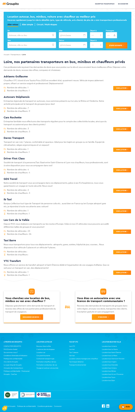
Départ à (93, 31)
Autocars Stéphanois (17, 96)
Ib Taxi (8, 199)
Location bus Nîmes (109, 371)
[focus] (53, 35)
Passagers (110, 31)
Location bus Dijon (108, 380)
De (8, 31)
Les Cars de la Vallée (16, 220)
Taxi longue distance (76, 362)
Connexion (58, 406)
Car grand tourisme (43, 355)
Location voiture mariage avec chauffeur (83, 359)
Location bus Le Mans (109, 355)
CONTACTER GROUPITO (12, 346)
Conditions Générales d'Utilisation (15, 355)
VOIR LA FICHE (121, 88)
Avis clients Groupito (11, 362)
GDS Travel (10, 178)
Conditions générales (44, 406)
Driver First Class (14, 158)
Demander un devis (31, 317)
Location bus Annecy (109, 368)
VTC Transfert (12, 261)
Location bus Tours (108, 377)
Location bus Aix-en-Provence (112, 374)
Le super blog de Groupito (13, 365)
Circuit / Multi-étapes (47, 24)
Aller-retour (12, 24)
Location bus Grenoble (110, 365)
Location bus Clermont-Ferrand (113, 359)
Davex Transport (14, 137)
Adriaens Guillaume (16, 76)
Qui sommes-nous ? (11, 352)
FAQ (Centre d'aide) (10, 349)
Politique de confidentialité (13, 359)
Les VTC (72, 346)
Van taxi (72, 355)
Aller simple (27, 24)
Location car (40, 352)
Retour (61, 40)
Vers (9, 40)
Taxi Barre (10, 240)
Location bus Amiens (109, 346)
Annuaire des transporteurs (13, 368)
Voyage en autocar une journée (47, 368)
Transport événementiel (77, 365)
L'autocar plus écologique (45, 349)
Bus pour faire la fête (43, 346)
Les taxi (72, 349)
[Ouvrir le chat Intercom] (126, 407)
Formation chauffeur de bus (46, 362)
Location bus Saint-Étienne (111, 352)
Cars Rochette (13, 117)
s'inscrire (102, 317)
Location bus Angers (109, 362)
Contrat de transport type (45, 359)
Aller (60, 31)
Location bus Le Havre (110, 349)
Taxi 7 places (73, 352)
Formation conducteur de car (46, 365)
